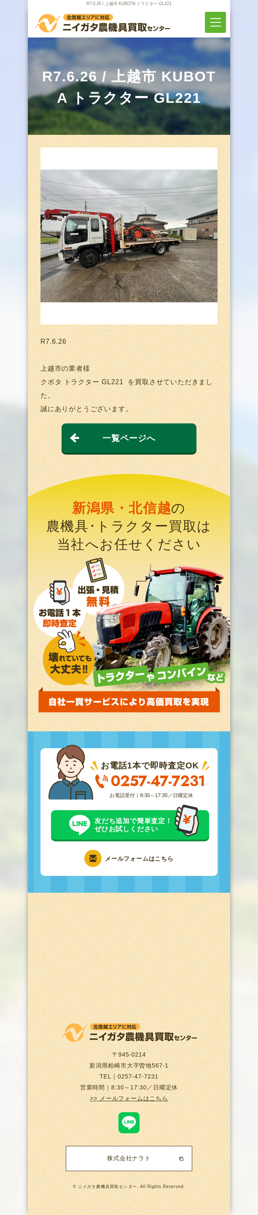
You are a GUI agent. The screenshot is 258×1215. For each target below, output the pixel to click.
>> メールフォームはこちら (129, 1098)
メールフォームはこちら (139, 858)
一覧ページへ (129, 438)
